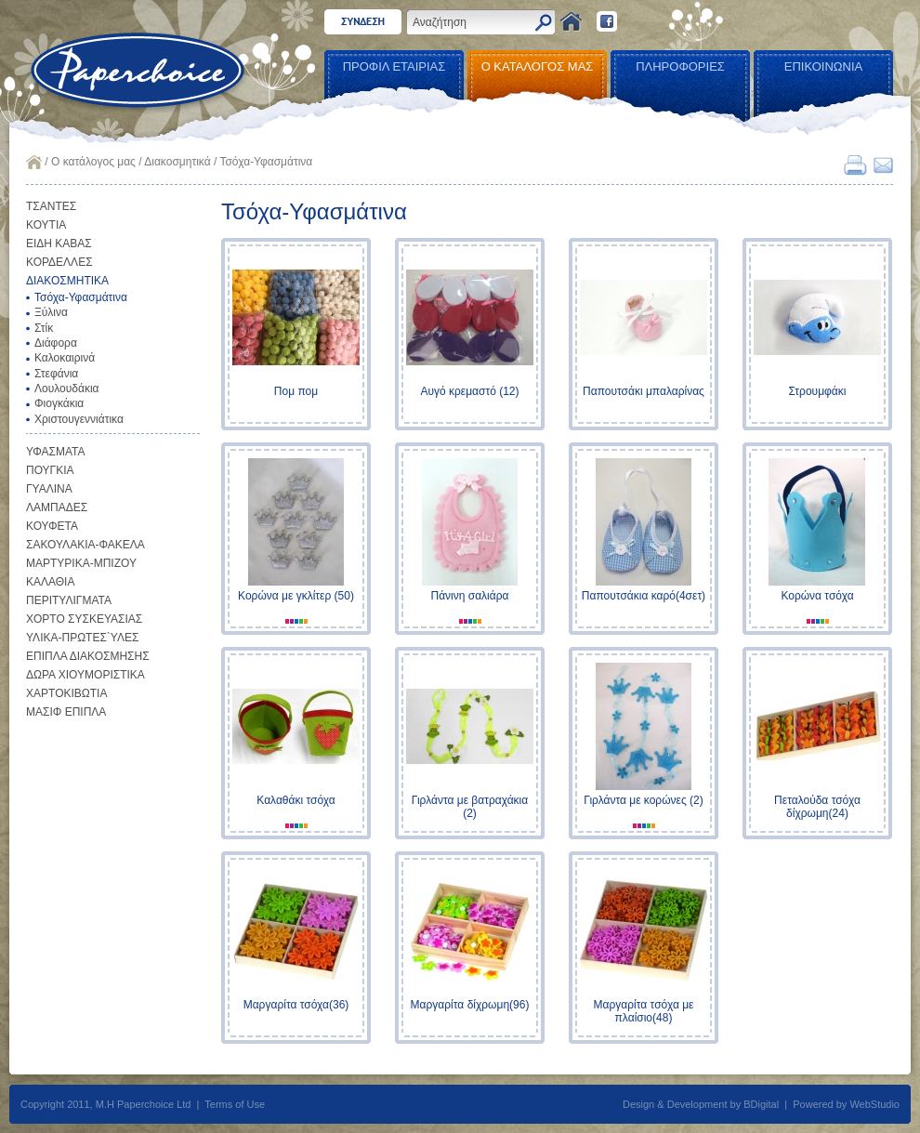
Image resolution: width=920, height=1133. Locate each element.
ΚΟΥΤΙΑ (46, 224)
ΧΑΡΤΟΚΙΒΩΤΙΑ (66, 693)
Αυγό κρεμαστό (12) (469, 391)
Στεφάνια (56, 373)
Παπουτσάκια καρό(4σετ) (643, 595)
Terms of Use (234, 1104)
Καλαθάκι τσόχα (295, 800)
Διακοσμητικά (177, 161)
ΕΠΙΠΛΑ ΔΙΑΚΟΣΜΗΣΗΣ (88, 656)
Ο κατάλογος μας (93, 161)
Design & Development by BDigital (701, 1104)
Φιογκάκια (59, 403)
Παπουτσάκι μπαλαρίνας (643, 391)
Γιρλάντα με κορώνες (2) (643, 800)
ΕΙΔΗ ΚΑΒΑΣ (59, 243)
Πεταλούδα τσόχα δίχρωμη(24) (817, 807)
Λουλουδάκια (66, 388)
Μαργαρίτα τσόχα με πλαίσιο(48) (644, 1011)
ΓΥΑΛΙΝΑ (49, 488)
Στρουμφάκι (818, 391)
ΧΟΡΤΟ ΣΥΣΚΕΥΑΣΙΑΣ (84, 619)
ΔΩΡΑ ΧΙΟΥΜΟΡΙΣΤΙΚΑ (85, 674)
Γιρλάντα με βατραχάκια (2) (470, 807)
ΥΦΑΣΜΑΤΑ (55, 451)
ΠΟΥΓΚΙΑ (50, 470)
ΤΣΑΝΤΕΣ (51, 206)
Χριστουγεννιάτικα (79, 419)
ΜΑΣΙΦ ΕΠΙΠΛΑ (66, 711)
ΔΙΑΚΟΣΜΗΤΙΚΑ (67, 280)
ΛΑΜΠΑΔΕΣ (56, 507)
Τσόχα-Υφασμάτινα (80, 297)
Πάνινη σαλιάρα (470, 595)
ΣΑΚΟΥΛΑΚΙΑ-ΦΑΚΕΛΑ (85, 544)
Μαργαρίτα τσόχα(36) (296, 1004)
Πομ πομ (296, 391)
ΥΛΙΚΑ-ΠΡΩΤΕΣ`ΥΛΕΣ (82, 637)
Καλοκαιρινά (64, 357)
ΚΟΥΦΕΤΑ (52, 526)
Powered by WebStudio (846, 1104)
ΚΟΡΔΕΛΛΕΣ (59, 262)
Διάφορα (55, 342)
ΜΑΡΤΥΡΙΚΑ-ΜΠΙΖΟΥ (81, 563)
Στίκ (43, 328)
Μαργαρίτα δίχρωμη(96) (470, 1004)
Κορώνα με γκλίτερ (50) (296, 595)
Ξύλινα (51, 312)
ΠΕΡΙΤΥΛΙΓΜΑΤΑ (69, 600)
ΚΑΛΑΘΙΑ (50, 581)
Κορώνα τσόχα (817, 595)
